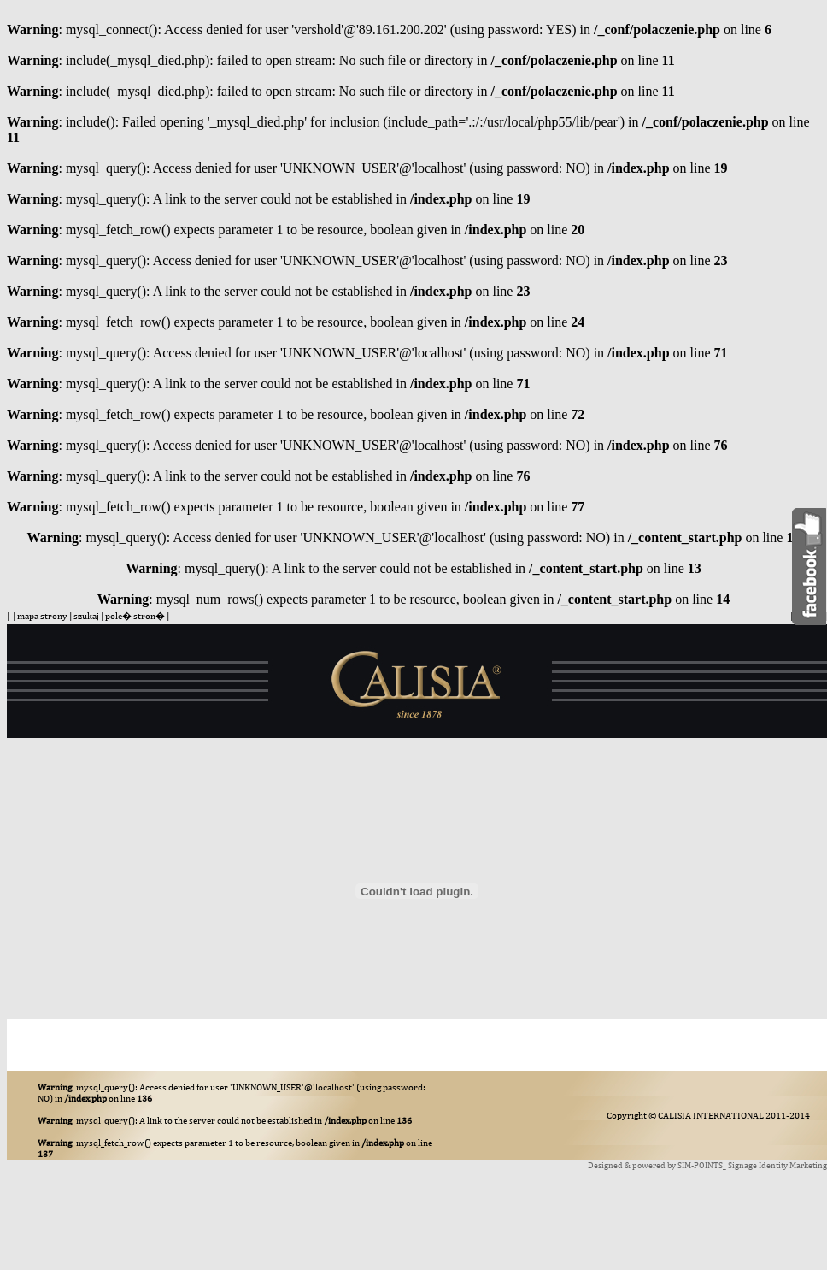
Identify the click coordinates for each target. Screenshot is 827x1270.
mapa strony (42, 616)
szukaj (86, 616)
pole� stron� (135, 616)
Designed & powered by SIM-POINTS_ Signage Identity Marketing (707, 1165)
